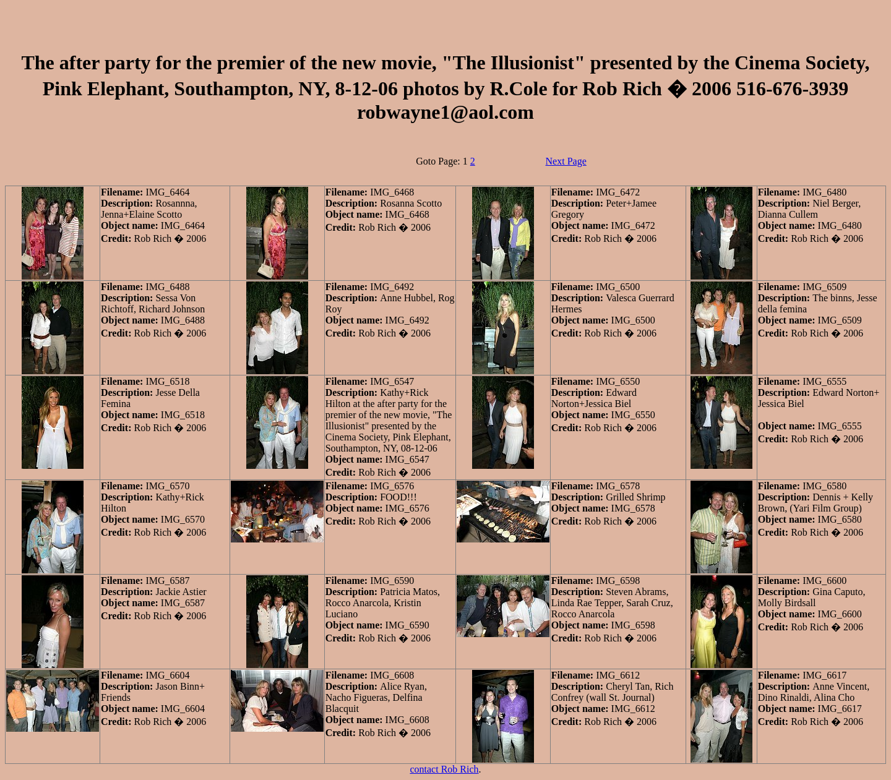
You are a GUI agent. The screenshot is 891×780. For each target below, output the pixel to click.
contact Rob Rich (444, 769)
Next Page (566, 161)
